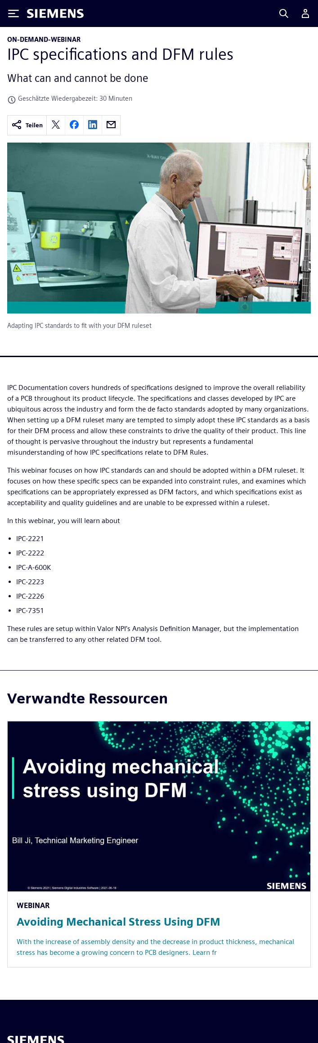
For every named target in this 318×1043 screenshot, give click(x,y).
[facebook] (74, 125)
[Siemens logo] (55, 13)
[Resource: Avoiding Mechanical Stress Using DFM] (159, 844)
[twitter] (56, 125)
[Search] (284, 13)
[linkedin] (93, 125)
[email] (111, 125)
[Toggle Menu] (13, 13)
